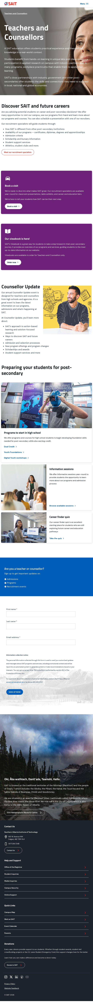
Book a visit (13, 206)
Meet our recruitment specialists (17, 152)
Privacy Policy (9, 984)
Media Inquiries (45, 881)
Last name (11, 621)
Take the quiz (56, 538)
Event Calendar (45, 926)
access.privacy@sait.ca (14, 682)
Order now (13, 262)
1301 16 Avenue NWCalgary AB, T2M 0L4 (16, 837)
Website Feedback (11, 988)
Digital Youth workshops (16, 458)
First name (11, 609)
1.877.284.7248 (13, 844)
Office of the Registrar (45, 867)
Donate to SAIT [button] (14, 965)
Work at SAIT (45, 919)
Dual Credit (10, 446)
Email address (13, 637)
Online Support (45, 895)
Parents (45, 933)
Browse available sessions (62, 505)
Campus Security (45, 888)
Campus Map (45, 912)
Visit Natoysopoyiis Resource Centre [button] (24, 812)
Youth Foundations (14, 452)
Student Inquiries (45, 874)
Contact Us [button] (13, 850)
